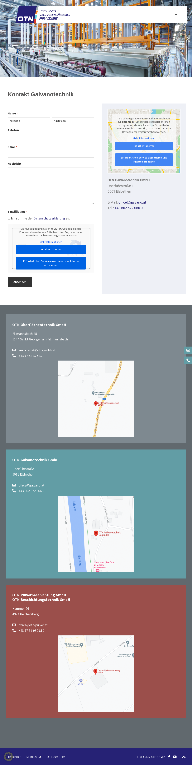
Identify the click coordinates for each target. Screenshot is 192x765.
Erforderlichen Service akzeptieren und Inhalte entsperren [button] (51, 263)
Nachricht (14, 163)
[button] (4, 38)
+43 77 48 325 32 (27, 355)
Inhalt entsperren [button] (51, 249)
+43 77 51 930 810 (28, 629)
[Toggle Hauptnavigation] (175, 14)
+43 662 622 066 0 (129, 208)
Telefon (13, 130)
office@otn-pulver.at (30, 624)
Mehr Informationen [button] (51, 242)
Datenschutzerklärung (49, 218)
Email (12, 147)
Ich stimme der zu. (40, 218)
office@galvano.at (132, 202)
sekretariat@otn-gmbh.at (33, 349)
